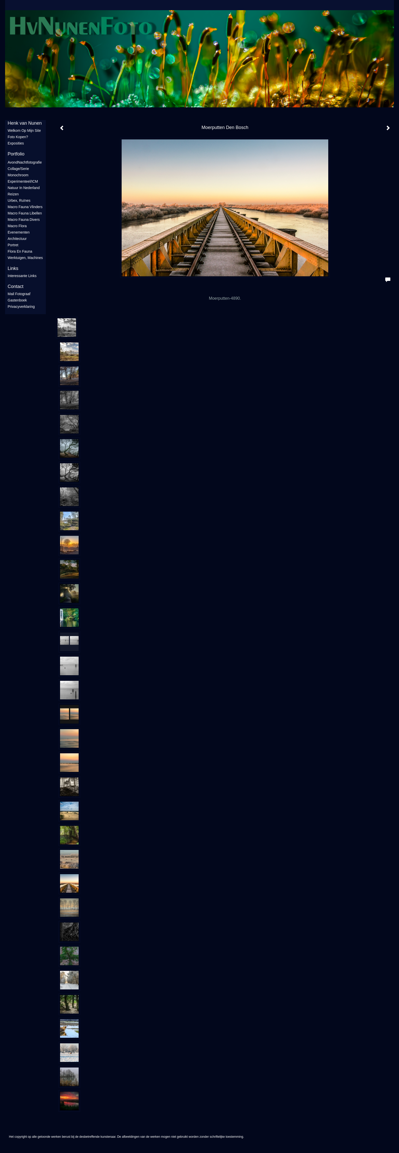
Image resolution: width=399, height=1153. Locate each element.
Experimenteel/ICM (23, 181)
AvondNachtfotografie (25, 162)
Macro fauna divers (24, 220)
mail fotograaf (19, 294)
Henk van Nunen (25, 123)
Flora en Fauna (20, 251)
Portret (13, 245)
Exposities (16, 143)
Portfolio (16, 153)
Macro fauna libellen (25, 213)
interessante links (22, 276)
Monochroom (18, 175)
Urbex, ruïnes (19, 200)
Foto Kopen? (18, 137)
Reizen (13, 194)
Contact (15, 286)
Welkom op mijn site (24, 130)
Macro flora (17, 226)
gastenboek (17, 300)
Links (13, 268)
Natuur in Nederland (24, 188)
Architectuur (17, 239)
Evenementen (19, 232)
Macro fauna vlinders (25, 207)
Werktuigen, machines (25, 258)
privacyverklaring (21, 307)
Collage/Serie (18, 169)
